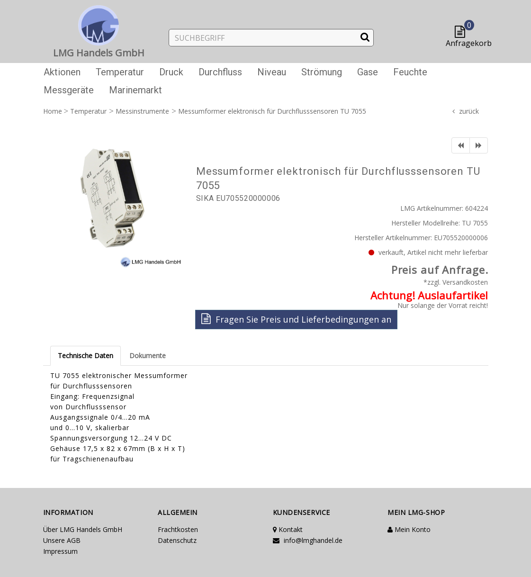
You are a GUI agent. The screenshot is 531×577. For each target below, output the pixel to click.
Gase (367, 72)
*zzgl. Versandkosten (455, 282)
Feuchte (410, 72)
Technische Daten (85, 355)
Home (52, 111)
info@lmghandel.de (307, 540)
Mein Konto (409, 529)
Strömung (321, 72)
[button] (462, 32)
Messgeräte (69, 90)
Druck (171, 72)
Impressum (60, 551)
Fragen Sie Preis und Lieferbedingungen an (296, 319)
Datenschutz (177, 540)
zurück (469, 111)
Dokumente (147, 355)
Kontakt (288, 529)
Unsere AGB (62, 540)
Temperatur (120, 72)
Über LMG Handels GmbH (82, 529)
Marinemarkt (135, 90)
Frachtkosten (178, 529)
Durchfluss (220, 72)
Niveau (271, 72)
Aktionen (62, 72)
